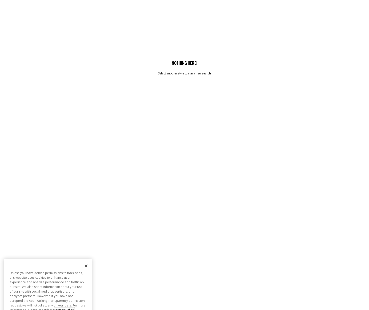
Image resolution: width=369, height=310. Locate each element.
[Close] (86, 270)
